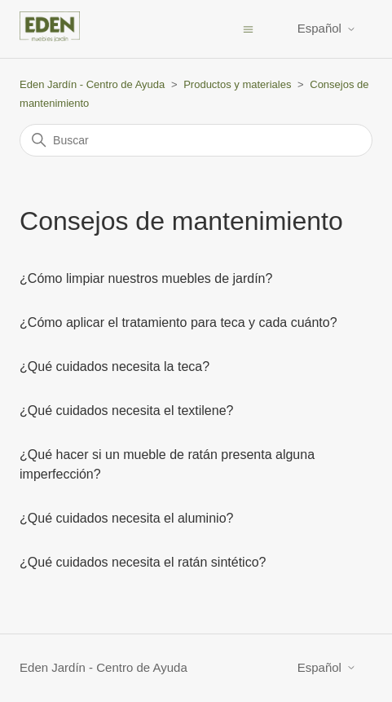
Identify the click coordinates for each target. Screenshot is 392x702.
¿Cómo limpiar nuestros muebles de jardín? (146, 278)
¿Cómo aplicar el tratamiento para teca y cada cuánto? (178, 322)
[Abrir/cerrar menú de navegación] (248, 28)
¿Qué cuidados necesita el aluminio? (126, 518)
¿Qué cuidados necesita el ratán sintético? (143, 562)
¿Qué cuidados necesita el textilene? (126, 410)
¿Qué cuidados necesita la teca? (114, 366)
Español (326, 28)
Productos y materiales (237, 84)
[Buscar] (196, 140)
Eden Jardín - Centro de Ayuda (92, 84)
